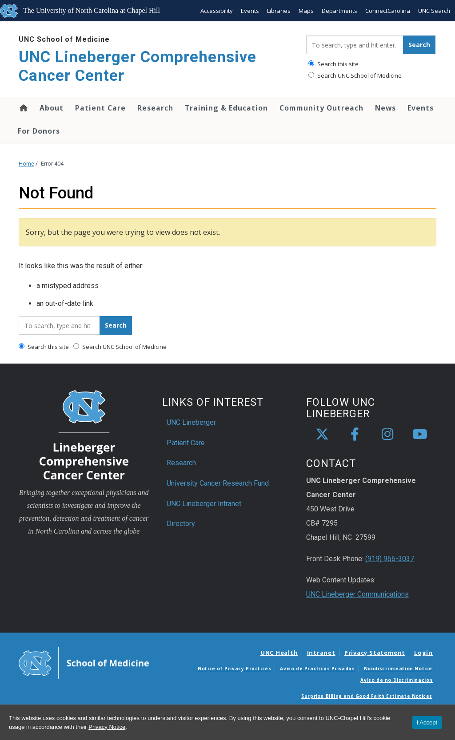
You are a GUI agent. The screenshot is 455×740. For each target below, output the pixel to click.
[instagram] (387, 434)
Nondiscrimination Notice (398, 668)
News (385, 108)
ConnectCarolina (387, 11)
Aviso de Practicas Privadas (317, 668)
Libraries (279, 11)
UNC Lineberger (191, 422)
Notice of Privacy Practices (234, 668)
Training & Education (226, 108)
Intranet (321, 653)
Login (423, 653)
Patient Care (100, 108)
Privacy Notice (106, 727)
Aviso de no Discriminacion (396, 680)
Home (23, 108)
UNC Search (434, 11)
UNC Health (279, 653)
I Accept (427, 722)
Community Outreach (321, 108)
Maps (306, 11)
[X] (322, 434)
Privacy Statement (374, 653)
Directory (181, 523)
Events (250, 11)
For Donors (39, 131)
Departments (339, 11)
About (52, 108)
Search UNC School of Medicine (355, 75)
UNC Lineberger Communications (357, 594)
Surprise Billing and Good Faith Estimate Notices (366, 696)
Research (155, 108)
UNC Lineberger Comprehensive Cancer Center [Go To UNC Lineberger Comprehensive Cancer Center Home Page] (137, 66)
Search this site (333, 64)
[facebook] (355, 434)
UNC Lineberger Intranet (204, 503)
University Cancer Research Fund (218, 483)
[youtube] (420, 434)
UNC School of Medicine (64, 39)
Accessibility (216, 11)
